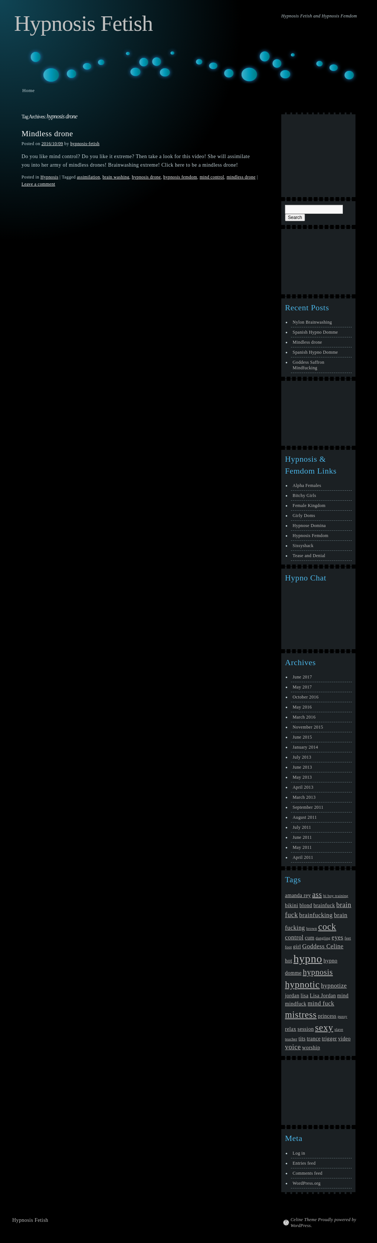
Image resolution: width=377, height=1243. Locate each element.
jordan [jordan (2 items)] (292, 995)
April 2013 (303, 787)
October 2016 (306, 697)
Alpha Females (307, 485)
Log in (299, 1153)
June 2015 (302, 737)
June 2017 (302, 677)
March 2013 (304, 797)
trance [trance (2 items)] (314, 1038)
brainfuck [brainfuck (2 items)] (324, 905)
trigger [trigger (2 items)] (329, 1038)
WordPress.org (307, 1183)
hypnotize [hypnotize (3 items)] (334, 985)
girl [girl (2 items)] (297, 946)
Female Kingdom (309, 505)
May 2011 (302, 847)
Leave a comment (38, 184)
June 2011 (302, 837)
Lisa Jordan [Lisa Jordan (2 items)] (323, 995)
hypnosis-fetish (84, 143)
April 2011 (303, 857)
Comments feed (307, 1173)
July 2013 (302, 757)
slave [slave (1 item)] (338, 1029)
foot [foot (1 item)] (288, 947)
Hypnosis (49, 177)
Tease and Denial (309, 555)
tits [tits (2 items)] (301, 1038)
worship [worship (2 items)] (311, 1047)
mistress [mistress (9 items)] (301, 1015)
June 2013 (302, 767)
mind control (212, 177)
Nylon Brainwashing (312, 322)
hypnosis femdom (180, 177)
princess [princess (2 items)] (327, 1016)
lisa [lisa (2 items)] (304, 995)
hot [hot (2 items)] (288, 961)
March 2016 (304, 717)
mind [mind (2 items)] (343, 995)
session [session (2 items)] (306, 1029)
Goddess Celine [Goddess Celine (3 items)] (323, 946)
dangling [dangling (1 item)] (323, 938)
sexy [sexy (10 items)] (324, 1028)
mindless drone (241, 177)
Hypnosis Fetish (83, 23)
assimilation (88, 177)
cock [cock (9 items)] (327, 927)
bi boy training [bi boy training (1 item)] (335, 896)
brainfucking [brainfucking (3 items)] (315, 915)
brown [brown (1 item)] (311, 928)
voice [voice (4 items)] (293, 1047)
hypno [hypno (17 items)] (308, 959)
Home (28, 90)
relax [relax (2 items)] (290, 1029)
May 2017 (302, 687)
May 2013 (302, 777)
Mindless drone (47, 133)
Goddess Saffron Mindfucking (309, 365)
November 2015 (308, 727)
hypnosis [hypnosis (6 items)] (318, 972)
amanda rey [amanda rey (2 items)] (298, 895)
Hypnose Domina (309, 525)
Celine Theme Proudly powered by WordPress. (323, 1222)
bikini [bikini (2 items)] (291, 905)
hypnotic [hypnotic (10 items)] (302, 984)
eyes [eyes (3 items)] (337, 937)
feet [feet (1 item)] (348, 938)
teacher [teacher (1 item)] (291, 1039)
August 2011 (305, 817)
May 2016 (302, 707)
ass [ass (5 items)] (317, 894)
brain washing (115, 177)
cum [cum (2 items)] (310, 938)
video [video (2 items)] (344, 1038)
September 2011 (308, 807)
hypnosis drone (146, 177)
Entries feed (304, 1163)
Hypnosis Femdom (310, 535)
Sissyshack (303, 545)
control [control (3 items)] (294, 937)
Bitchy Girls (304, 495)
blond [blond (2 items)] (305, 905)
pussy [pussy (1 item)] (342, 1016)
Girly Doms (304, 515)
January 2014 (305, 747)
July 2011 (302, 827)
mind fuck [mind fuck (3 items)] (321, 1003)
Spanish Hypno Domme (315, 332)
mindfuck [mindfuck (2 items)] (295, 1004)
